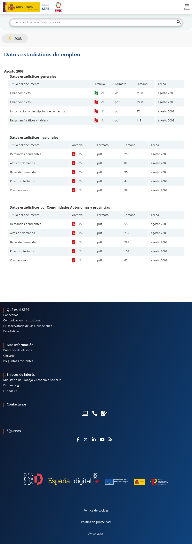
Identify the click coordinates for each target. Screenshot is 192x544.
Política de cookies (96, 510)
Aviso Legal (96, 533)
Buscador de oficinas (17, 350)
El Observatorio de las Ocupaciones (27, 326)
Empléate (9, 385)
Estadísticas (11, 331)
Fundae (8, 391)
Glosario (9, 356)
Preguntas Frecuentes (18, 361)
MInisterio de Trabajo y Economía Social (30, 380)
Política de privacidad (96, 522)
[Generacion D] (96, 479)
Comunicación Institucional (22, 320)
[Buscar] (96, 22)
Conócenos (10, 315)
